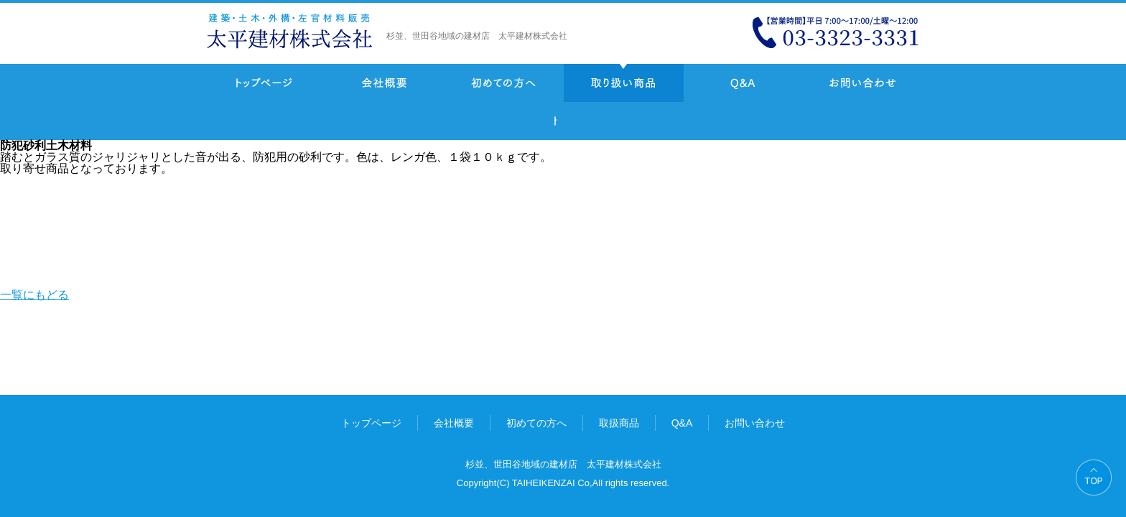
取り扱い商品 (624, 83)
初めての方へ (504, 83)
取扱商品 (619, 423)
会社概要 (384, 83)
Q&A (743, 83)
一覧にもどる (539, 121)
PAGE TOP (1094, 477)
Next (592, 121)
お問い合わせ (863, 83)
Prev (568, 121)
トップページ (264, 83)
